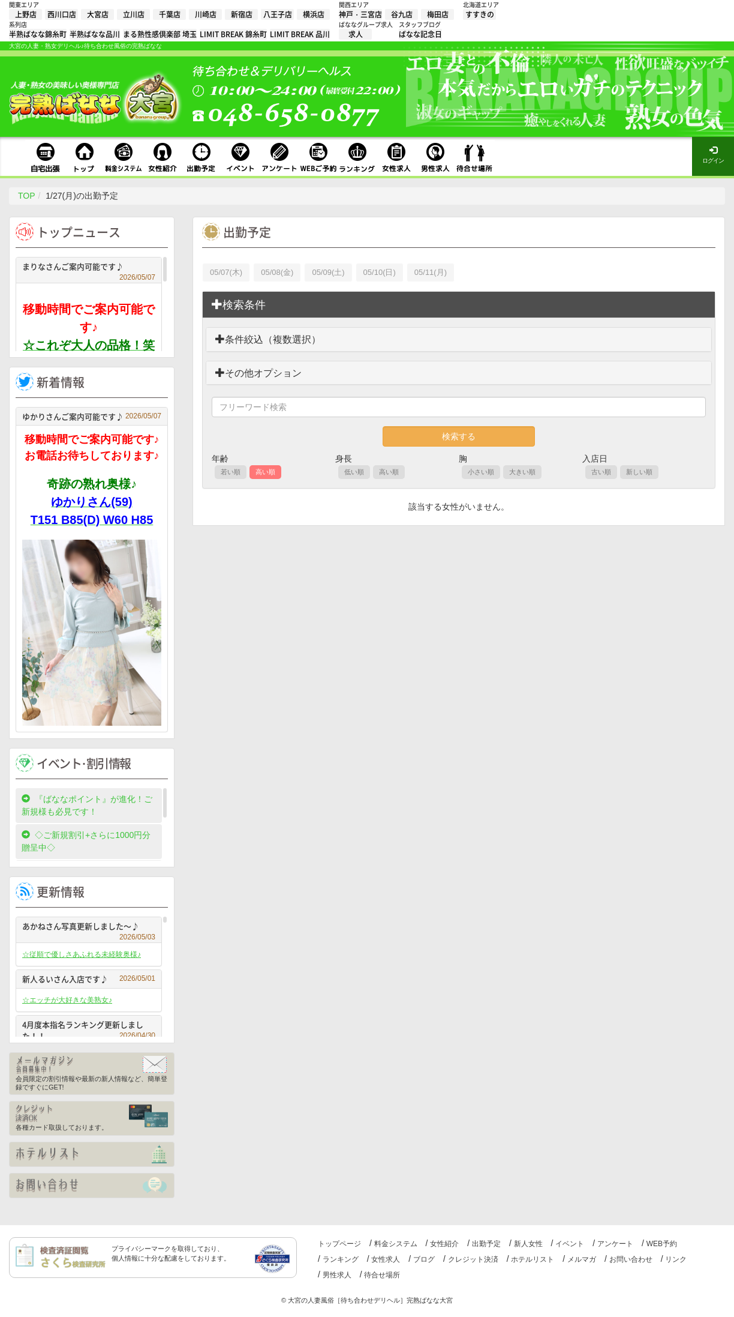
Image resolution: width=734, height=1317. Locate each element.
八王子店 (277, 14)
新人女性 (528, 1244)
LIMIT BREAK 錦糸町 (233, 34)
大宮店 (98, 14)
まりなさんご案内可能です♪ (88, 268)
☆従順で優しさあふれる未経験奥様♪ (81, 954)
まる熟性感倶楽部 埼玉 (160, 34)
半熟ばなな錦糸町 (38, 34)
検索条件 (239, 304)
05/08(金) (277, 272)
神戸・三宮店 (360, 14)
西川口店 (61, 14)
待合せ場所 (382, 1275)
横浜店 (313, 14)
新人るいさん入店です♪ (88, 978)
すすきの (479, 14)
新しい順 (639, 471)
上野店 (26, 14)
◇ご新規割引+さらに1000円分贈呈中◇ (86, 841)
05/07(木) (226, 272)
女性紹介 (444, 1244)
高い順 (265, 471)
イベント (569, 1244)
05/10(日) (379, 272)
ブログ (424, 1259)
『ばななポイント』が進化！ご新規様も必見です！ (87, 805)
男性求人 (337, 1275)
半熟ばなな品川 (95, 34)
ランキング (341, 1259)
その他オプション (258, 373)
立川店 (134, 14)
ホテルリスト (532, 1259)
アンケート (615, 1244)
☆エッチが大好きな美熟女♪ (67, 1000)
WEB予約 (661, 1244)
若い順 (230, 471)
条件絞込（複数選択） (268, 339)
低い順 (354, 471)
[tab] (459, 305)
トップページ (339, 1244)
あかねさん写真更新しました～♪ (88, 927)
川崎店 (205, 14)
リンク (676, 1259)
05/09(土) (328, 272)
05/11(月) (430, 272)
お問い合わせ (630, 1259)
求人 (355, 34)
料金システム (395, 1244)
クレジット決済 (473, 1259)
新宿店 (241, 14)
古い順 (601, 471)
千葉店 (170, 14)
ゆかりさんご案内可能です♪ (91, 416)
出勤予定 (486, 1244)
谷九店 (402, 14)
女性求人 (385, 1259)
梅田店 (438, 14)
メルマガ (581, 1259)
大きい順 (522, 471)
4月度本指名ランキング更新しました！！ (88, 1030)
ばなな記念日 (420, 34)
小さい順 (481, 471)
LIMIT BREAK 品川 (300, 34)
